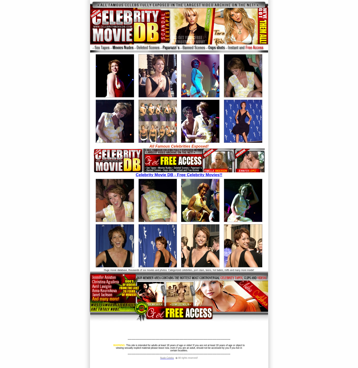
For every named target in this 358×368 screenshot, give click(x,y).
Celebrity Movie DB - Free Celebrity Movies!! (179, 173)
